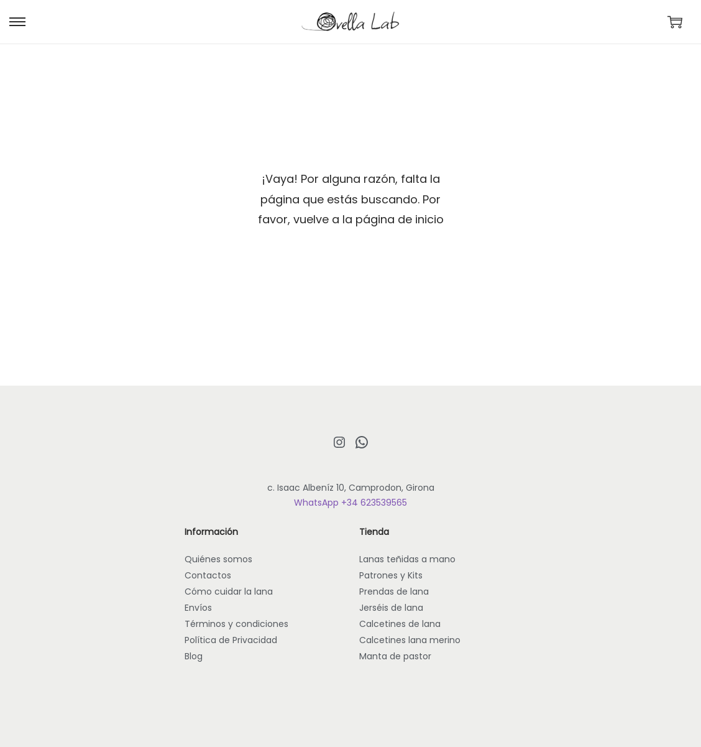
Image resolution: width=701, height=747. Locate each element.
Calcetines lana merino (409, 640)
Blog (194, 656)
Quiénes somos (218, 559)
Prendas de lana (394, 591)
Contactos (208, 575)
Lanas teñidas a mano (407, 559)
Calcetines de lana (400, 624)
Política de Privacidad (231, 640)
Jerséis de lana (391, 607)
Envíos (198, 607)
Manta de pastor (395, 656)
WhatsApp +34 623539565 (350, 502)
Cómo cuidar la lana (229, 591)
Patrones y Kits (391, 575)
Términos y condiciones (236, 624)
